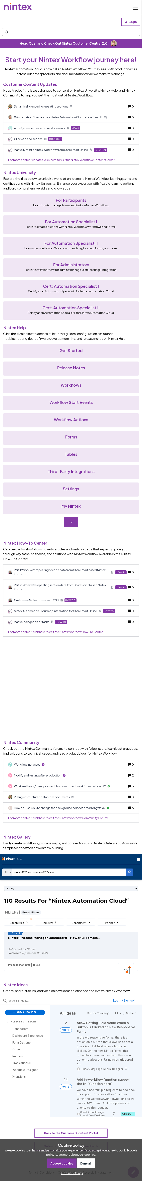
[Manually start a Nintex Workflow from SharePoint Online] (60, 150)
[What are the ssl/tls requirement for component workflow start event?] (62, 786)
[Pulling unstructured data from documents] (44, 797)
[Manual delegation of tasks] (40, 622)
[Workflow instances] (29, 764)
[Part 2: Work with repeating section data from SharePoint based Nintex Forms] (70, 587)
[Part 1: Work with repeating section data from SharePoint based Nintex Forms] (70, 572)
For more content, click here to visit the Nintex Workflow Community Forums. (58, 818)
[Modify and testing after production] (39, 775)
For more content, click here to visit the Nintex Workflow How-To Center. (55, 632)
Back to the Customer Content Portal (71, 1133)
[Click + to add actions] (38, 139)
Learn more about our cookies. (75, 1154)
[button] (71, 1173)
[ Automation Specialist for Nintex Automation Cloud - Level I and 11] (60, 117)
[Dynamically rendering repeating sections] (43, 106)
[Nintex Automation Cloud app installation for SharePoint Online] (64, 611)
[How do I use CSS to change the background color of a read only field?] (62, 808)
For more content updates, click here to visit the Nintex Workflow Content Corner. (61, 160)
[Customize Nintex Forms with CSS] (45, 600)
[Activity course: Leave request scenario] (47, 128)
